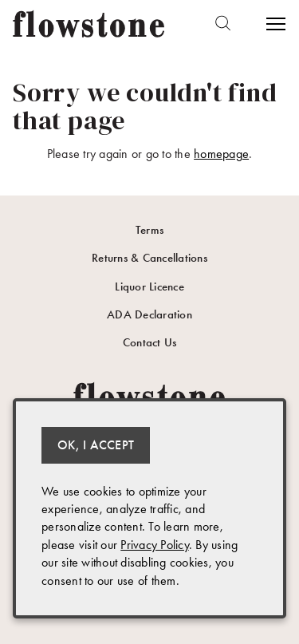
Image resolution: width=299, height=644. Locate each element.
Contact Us (150, 342)
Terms (149, 230)
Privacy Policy (154, 544)
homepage (221, 153)
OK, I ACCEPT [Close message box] (95, 444)
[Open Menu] (274, 24)
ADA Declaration (149, 314)
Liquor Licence (149, 286)
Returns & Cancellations (149, 258)
